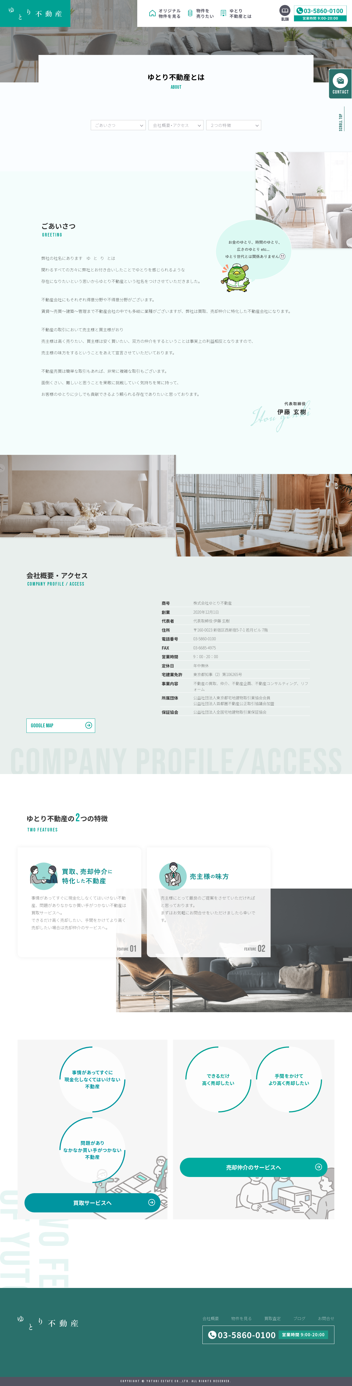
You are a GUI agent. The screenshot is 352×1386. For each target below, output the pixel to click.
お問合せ (326, 1318)
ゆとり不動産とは (241, 13)
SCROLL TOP (340, 122)
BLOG (285, 19)
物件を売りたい (205, 13)
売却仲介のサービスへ (253, 1167)
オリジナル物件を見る (170, 13)
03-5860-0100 (247, 1335)
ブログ (299, 1318)
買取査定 (272, 1318)
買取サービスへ (92, 1203)
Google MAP (42, 725)
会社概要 (210, 1318)
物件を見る (241, 1318)
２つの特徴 (221, 125)
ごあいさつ (105, 125)
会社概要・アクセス (171, 125)
